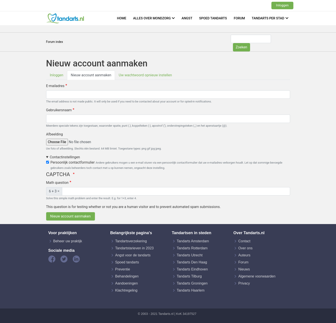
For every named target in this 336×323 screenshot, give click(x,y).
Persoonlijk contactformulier (73, 162)
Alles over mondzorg (152, 18)
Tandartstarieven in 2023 (134, 248)
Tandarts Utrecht (189, 255)
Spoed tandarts (213, 18)
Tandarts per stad (268, 18)
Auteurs (244, 255)
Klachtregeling (126, 290)
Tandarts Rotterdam (192, 248)
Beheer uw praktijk (67, 241)
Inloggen (282, 5)
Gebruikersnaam (59, 110)
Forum (239, 18)
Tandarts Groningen (192, 283)
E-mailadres (55, 86)
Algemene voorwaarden (256, 276)
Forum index (54, 42)
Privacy (244, 283)
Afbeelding (54, 134)
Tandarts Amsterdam (193, 241)
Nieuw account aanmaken (91, 75)
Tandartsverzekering (131, 241)
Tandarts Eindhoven (192, 269)
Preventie (122, 269)
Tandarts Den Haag (192, 262)
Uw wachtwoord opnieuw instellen (145, 75)
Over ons (245, 248)
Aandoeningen (126, 283)
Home (121, 18)
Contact (244, 241)
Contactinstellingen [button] (65, 157)
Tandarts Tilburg (189, 276)
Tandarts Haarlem (190, 290)
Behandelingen (127, 276)
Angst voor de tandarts (133, 255)
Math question (57, 183)
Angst (187, 18)
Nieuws (244, 269)
